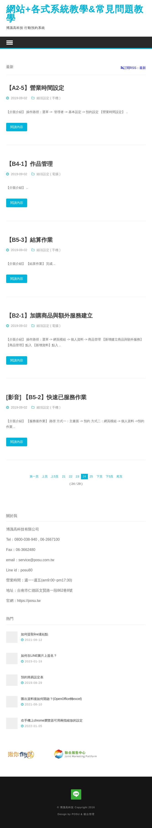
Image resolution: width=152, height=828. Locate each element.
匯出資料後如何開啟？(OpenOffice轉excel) (51, 699)
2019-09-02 (19, 98)
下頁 (99, 476)
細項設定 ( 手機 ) (48, 98)
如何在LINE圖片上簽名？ (39, 655)
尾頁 (119, 476)
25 (91, 476)
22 (70, 476)
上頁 (45, 476)
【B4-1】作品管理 (29, 164)
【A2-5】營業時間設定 (35, 88)
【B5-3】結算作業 (29, 240)
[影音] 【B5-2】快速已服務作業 (46, 397)
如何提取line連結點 (34, 634)
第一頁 (34, 476)
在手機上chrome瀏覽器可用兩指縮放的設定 (52, 720)
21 (64, 476)
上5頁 (54, 476)
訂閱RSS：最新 (133, 68)
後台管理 (89, 814)
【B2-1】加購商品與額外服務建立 (49, 315)
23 (77, 476)
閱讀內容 (16, 127)
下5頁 (109, 476)
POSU (76, 814)
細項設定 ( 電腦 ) (48, 174)
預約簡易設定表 (32, 677)
